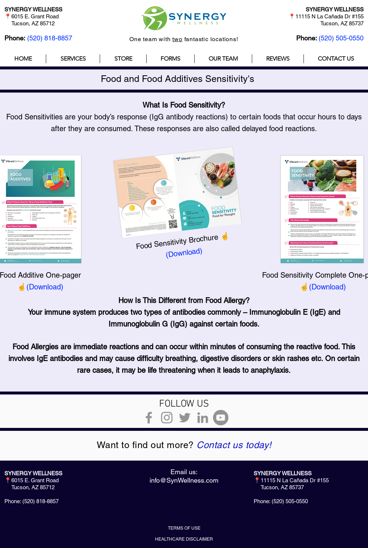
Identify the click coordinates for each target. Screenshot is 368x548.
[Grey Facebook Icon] (149, 417)
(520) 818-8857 (49, 38)
